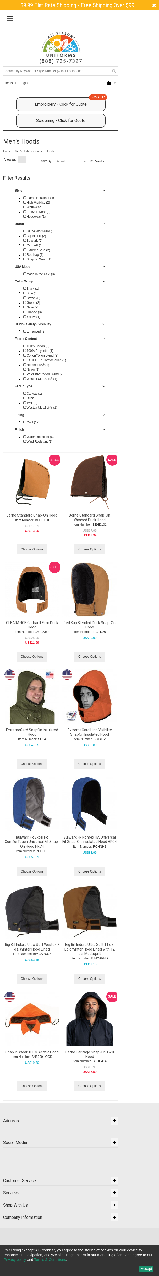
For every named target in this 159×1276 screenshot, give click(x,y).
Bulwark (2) (32, 240)
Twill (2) (30, 403)
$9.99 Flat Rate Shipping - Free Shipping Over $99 (77, 5)
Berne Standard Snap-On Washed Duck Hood (89, 517)
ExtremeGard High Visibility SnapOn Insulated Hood (90, 732)
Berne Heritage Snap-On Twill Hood (89, 1054)
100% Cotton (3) (36, 346)
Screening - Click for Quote (60, 120)
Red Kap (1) (33, 255)
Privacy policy (15, 1259)
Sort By (46, 161)
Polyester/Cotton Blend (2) (43, 374)
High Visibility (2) (36, 202)
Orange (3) (32, 312)
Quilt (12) (31, 422)
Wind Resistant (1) (37, 441)
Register (11, 83)
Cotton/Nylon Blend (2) (40, 355)
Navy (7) (31, 307)
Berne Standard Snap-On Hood (32, 515)
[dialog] (79, 1260)
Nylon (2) (31, 369)
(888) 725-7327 (61, 61)
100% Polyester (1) (38, 351)
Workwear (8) (34, 207)
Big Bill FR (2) (34, 236)
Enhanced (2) (34, 331)
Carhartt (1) (33, 245)
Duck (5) (31, 398)
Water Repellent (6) (38, 437)
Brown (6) (31, 298)
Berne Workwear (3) (38, 231)
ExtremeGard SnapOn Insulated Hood (32, 732)
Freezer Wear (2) (36, 212)
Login (24, 83)
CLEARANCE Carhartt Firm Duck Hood (32, 625)
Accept (146, 1269)
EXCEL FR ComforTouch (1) (44, 360)
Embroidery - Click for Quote (70, 102)
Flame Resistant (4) (38, 198)
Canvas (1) (32, 393)
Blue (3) (30, 293)
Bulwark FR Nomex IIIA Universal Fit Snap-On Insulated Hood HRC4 (89, 839)
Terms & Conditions (50, 1259)
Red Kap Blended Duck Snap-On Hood (90, 625)
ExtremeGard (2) (36, 250)
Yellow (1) (31, 317)
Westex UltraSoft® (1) (40, 379)
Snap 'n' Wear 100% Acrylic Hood (32, 1052)
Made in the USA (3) (39, 274)
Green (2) (31, 303)
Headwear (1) (34, 216)
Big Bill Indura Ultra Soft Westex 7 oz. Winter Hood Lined (32, 946)
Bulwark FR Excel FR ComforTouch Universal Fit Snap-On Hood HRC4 (32, 841)
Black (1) (31, 288)
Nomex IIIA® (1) (36, 365)
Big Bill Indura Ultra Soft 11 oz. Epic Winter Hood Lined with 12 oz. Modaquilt (89, 948)
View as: (10, 159)
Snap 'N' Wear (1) (37, 259)
